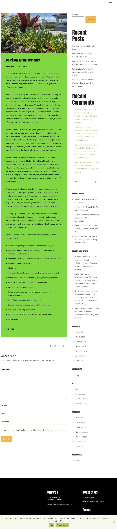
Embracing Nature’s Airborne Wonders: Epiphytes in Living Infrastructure (83, 83)
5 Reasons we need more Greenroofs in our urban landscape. (86, 154)
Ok (51, 525)
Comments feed (82, 399)
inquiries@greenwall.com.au (93, 501)
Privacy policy (62, 525)
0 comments (9, 66)
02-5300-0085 (88, 498)
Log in (78, 389)
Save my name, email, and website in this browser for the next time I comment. (35, 430)
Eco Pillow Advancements (22, 60)
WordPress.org (81, 403)
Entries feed (80, 394)
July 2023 (79, 361)
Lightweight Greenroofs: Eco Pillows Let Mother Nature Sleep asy (85, 148)
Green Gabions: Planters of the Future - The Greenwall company (86, 165)
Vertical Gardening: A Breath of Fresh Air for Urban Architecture (86, 218)
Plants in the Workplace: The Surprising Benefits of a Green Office (84, 72)
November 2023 (82, 346)
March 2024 (80, 337)
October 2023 (81, 351)
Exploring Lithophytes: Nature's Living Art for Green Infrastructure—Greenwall (85, 130)
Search (75, 15)
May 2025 (79, 332)
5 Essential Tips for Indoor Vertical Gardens (85, 119)
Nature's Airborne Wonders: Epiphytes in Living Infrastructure (85, 113)
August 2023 (81, 356)
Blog (12, 329)
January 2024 (81, 342)
